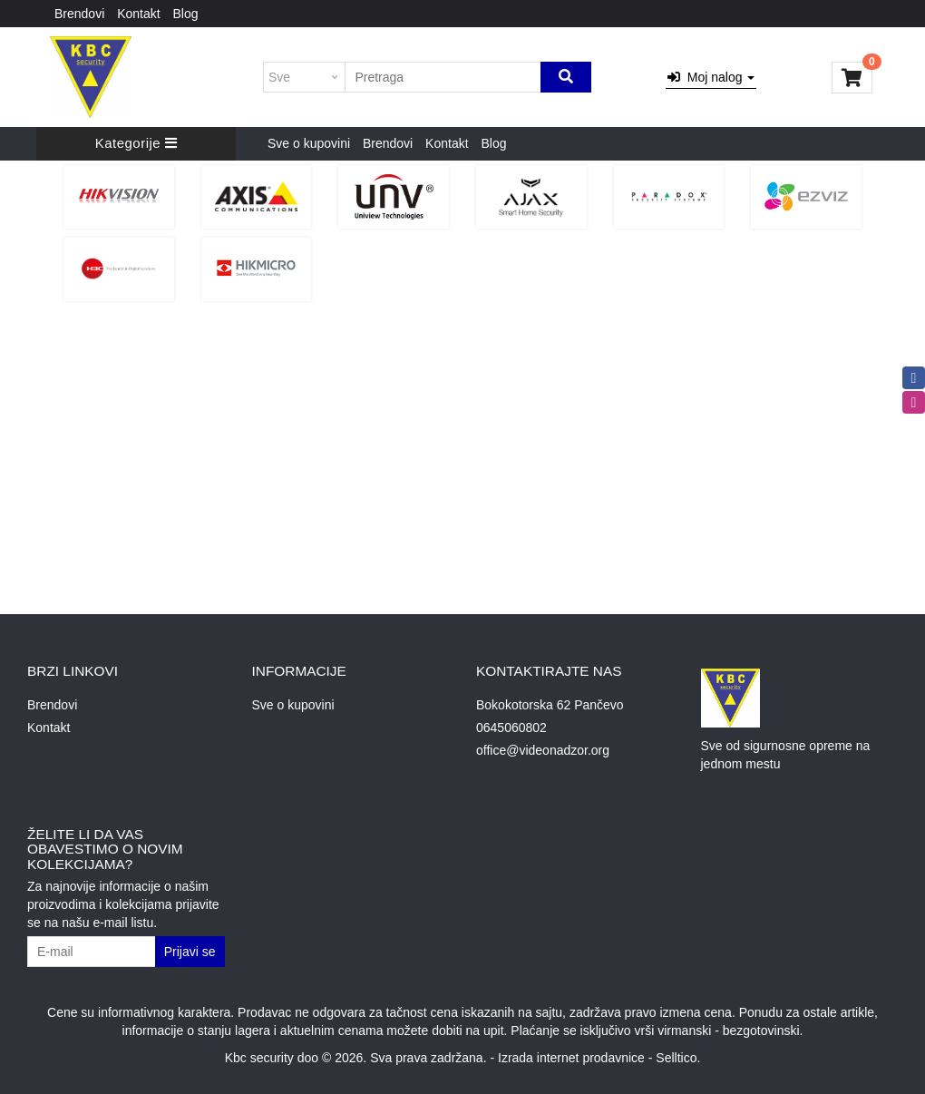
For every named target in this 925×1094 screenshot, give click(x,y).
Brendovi (79, 13)
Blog (186, 13)
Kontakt (138, 13)
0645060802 (511, 727)
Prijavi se (190, 951)
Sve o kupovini (309, 143)
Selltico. (678, 1057)
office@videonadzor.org (542, 750)
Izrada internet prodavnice (571, 1057)
